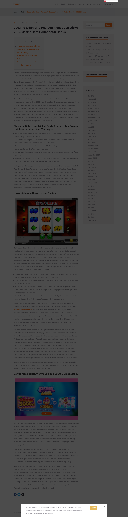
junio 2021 (91, 202)
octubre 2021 (92, 195)
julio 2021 (90, 198)
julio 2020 (91, 214)
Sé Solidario (72, 4)
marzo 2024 (91, 136)
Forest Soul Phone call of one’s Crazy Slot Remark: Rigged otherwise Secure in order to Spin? (98, 59)
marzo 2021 (91, 211)
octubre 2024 (92, 115)
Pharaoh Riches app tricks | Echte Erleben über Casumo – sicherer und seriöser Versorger (29, 49)
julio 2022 (91, 186)
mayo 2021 (91, 205)
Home (15, 12)
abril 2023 (91, 170)
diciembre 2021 (92, 192)
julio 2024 (91, 124)
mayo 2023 (91, 167)
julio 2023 (91, 161)
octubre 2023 (92, 152)
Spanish (107, 1)
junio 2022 (91, 189)
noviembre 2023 (93, 149)
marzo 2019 (91, 220)
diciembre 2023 (93, 146)
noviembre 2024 (93, 111)
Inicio (56, 4)
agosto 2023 (92, 158)
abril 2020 (91, 217)
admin (30, 23)
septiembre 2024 (93, 118)
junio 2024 (91, 127)
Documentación (109, 4)
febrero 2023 (92, 177)
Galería (63, 4)
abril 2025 (91, 96)
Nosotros (81, 4)
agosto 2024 (92, 121)
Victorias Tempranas (93, 4)
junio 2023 (91, 164)
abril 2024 (91, 133)
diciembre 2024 (93, 108)
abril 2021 (90, 208)
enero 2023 (91, 180)
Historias (22, 12)
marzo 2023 (91, 174)
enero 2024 (91, 143)
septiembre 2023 (93, 155)
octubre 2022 (92, 183)
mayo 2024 (91, 130)
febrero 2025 (92, 102)
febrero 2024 (92, 139)
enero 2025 (91, 105)
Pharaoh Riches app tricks (23, 310)
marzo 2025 (91, 99)
